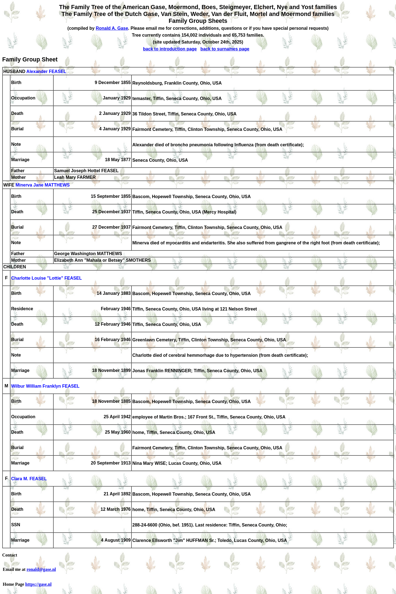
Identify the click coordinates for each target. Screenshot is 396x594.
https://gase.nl (38, 584)
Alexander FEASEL (46, 71)
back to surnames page (224, 49)
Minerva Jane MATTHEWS (42, 185)
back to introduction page (170, 49)
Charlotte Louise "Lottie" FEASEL (46, 278)
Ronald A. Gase (112, 28)
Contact (9, 555)
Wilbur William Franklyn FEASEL (45, 386)
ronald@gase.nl (41, 569)
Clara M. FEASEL (29, 479)
